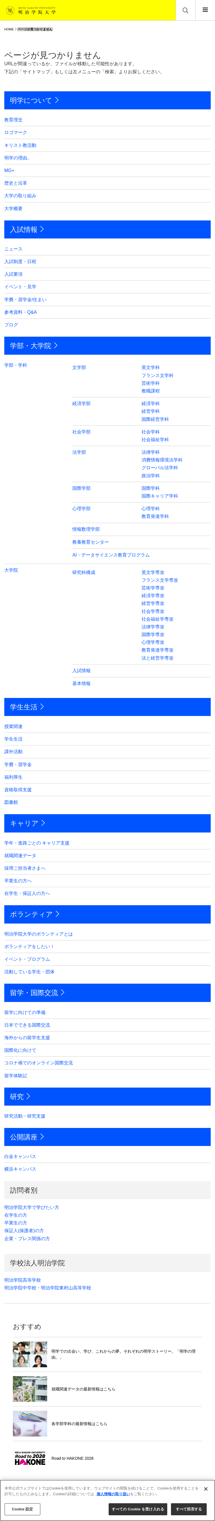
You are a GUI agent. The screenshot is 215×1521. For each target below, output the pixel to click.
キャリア (24, 823)
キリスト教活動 (20, 145)
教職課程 (151, 390)
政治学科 (151, 475)
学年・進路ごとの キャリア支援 (36, 843)
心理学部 (81, 508)
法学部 (79, 452)
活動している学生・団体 (29, 971)
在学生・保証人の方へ (27, 893)
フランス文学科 (158, 375)
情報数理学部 (86, 529)
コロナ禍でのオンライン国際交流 (38, 1062)
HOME (9, 29)
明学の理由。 (18, 157)
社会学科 (151, 431)
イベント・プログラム (27, 959)
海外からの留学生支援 (27, 1037)
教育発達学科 (155, 516)
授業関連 (13, 726)
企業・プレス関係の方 (27, 1238)
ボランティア (31, 914)
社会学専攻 (153, 611)
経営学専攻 (153, 603)
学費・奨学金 (18, 764)
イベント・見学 (20, 286)
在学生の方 (15, 1215)
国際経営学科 (155, 419)
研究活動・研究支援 (24, 1116)
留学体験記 (15, 1075)
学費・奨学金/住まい (25, 299)
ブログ (11, 324)
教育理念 (13, 119)
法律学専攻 (153, 626)
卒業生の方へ (18, 880)
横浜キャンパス (20, 1169)
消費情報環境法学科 (162, 459)
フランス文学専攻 (160, 580)
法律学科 (151, 452)
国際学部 (81, 488)
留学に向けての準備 (24, 1012)
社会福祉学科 (155, 439)
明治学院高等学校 (22, 1280)
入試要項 (13, 274)
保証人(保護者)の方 (24, 1230)
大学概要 (13, 208)
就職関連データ (20, 855)
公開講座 (23, 1137)
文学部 (79, 367)
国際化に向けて (20, 1050)
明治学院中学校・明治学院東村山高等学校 (47, 1287)
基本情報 (81, 683)
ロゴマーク (15, 132)
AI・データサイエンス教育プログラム (111, 555)
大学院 (11, 570)
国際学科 (151, 488)
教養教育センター (90, 542)
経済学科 (151, 403)
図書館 (11, 802)
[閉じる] (206, 1489)
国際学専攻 (153, 634)
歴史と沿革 (15, 183)
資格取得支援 (18, 789)
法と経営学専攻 (158, 658)
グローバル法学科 (160, 467)
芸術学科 (151, 383)
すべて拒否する (189, 1509)
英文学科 (151, 367)
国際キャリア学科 (160, 496)
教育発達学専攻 (158, 650)
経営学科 (151, 411)
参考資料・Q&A (20, 312)
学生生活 (23, 707)
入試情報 (23, 229)
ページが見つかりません (35, 29)
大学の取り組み (20, 195)
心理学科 (151, 508)
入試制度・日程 (20, 261)
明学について (31, 100)
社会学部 (81, 431)
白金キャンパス (20, 1156)
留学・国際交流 (34, 993)
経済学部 (81, 403)
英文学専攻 (153, 572)
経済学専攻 (153, 595)
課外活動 (13, 751)
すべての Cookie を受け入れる (138, 1509)
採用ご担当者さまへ (24, 868)
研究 (17, 1096)
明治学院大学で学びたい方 (31, 1207)
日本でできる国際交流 (27, 1025)
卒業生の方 (15, 1222)
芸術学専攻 (153, 587)
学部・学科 (15, 365)
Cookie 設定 (22, 1509)
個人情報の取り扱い (112, 1494)
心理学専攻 (153, 642)
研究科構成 (83, 572)
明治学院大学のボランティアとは (38, 934)
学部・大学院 (30, 346)
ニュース (13, 248)
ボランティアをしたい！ (29, 946)
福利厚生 (13, 777)
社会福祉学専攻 (158, 619)
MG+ (9, 170)
